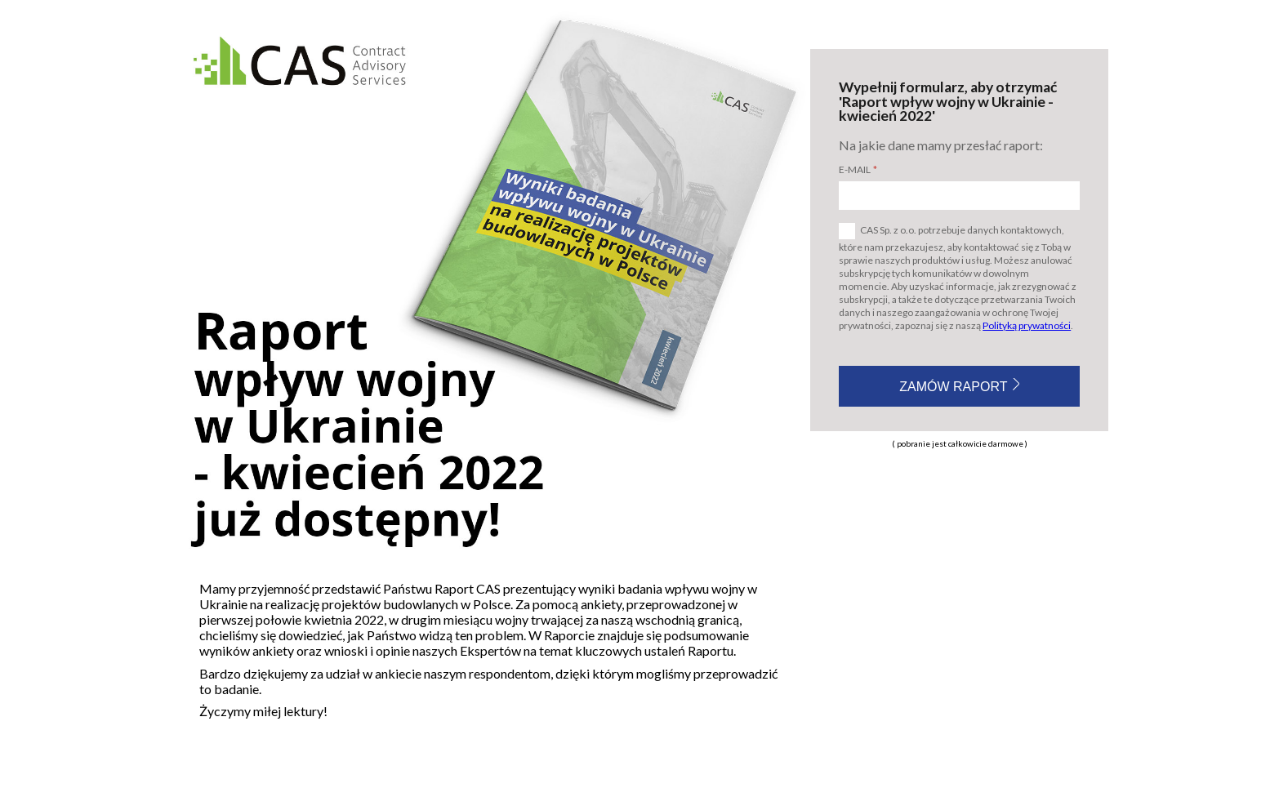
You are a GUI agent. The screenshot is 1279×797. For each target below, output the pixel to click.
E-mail (855, 170)
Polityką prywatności (1027, 325)
